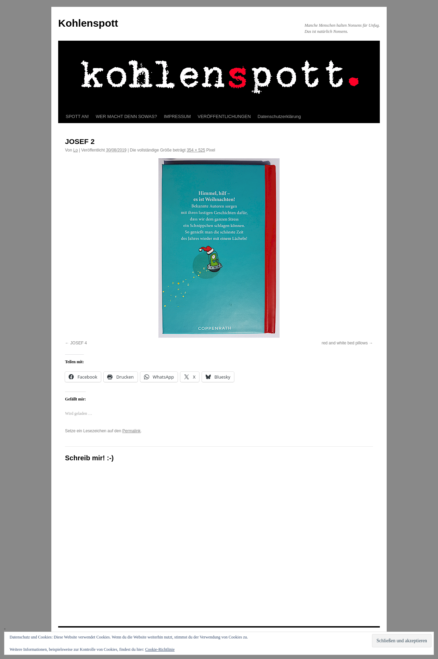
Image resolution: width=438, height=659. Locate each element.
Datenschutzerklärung (279, 116)
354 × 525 (196, 150)
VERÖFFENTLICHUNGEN (224, 116)
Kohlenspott (88, 23)
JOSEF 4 (78, 343)
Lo (75, 150)
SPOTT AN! (77, 116)
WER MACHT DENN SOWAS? (126, 116)
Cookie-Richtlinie (160, 649)
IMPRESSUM (177, 116)
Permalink (131, 431)
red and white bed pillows (345, 343)
